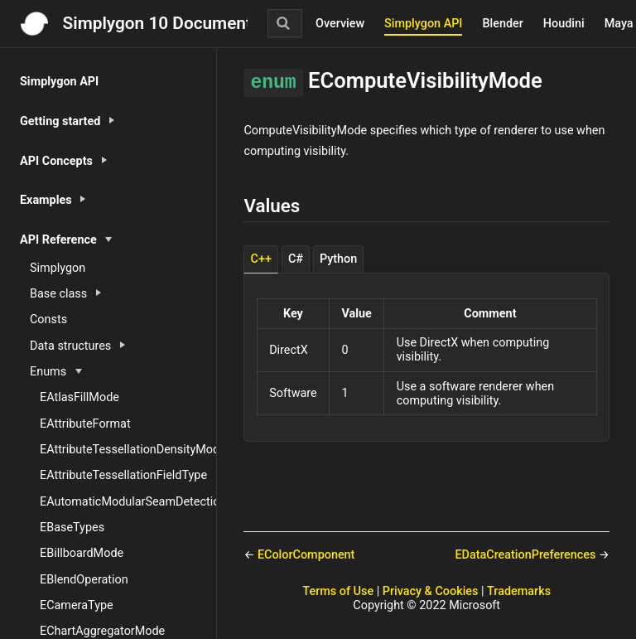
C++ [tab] (261, 259)
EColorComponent (306, 555)
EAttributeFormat (85, 424)
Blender (502, 24)
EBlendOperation (84, 580)
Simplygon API (423, 24)
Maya (619, 24)
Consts (48, 319)
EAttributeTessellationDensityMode (128, 450)
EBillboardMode (81, 553)
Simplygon (57, 268)
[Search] (284, 23)
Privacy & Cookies (431, 591)
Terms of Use (337, 591)
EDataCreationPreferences (527, 555)
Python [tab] (338, 259)
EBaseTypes (72, 527)
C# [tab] (295, 259)
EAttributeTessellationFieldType (123, 475)
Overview (340, 24)
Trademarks (519, 591)
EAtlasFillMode (79, 397)
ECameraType (76, 605)
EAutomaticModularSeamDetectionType (128, 502)
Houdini (564, 24)
